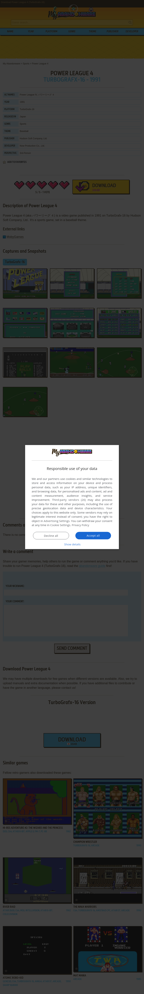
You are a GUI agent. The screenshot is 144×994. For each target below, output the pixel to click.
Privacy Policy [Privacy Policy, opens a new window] (80, 525)
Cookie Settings (60, 525)
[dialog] (72, 497)
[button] (72, 544)
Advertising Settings (57, 521)
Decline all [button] (51, 536)
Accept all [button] (93, 535)
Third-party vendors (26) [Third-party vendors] (69, 500)
